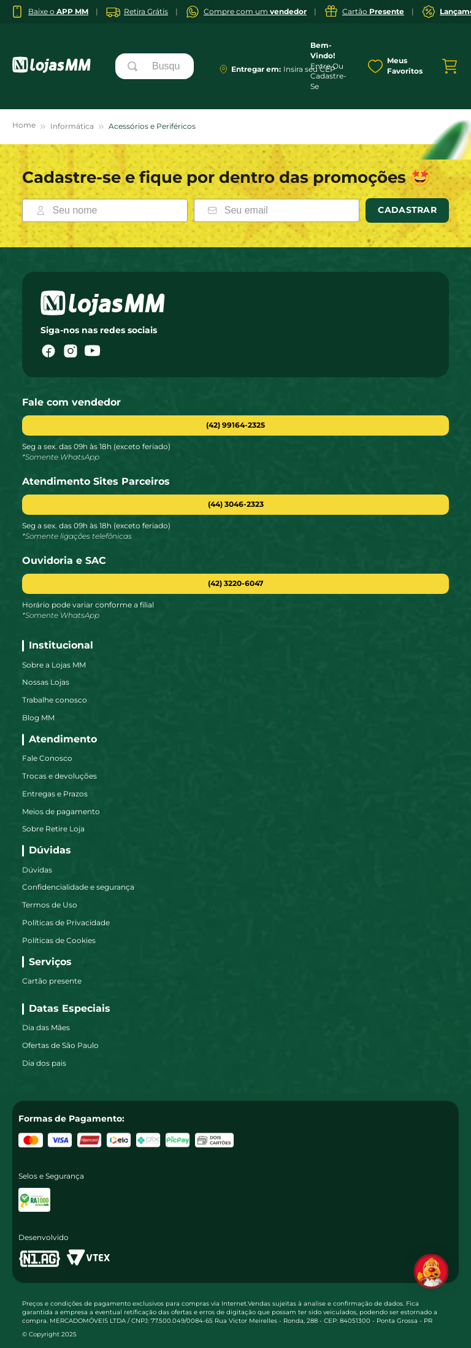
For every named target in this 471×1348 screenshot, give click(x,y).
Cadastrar (407, 209)
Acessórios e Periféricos (152, 126)
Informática (72, 126)
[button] (235, 505)
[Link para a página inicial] (24, 126)
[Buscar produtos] (135, 66)
